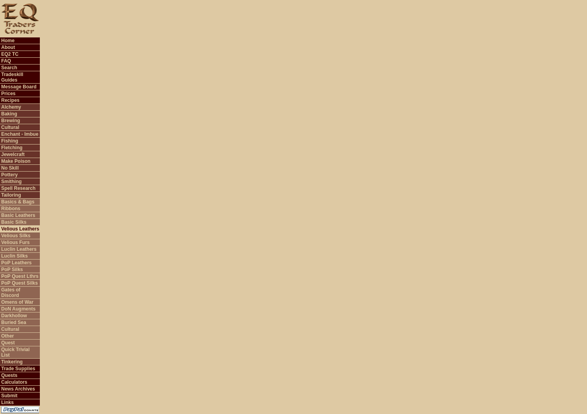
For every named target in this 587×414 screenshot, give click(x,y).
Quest (8, 343)
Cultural (10, 127)
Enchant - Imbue (19, 134)
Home (7, 40)
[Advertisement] (437, 18)
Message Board (19, 87)
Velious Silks (15, 235)
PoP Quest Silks (19, 283)
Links (7, 402)
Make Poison (15, 161)
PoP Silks (12, 269)
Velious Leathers (20, 229)
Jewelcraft (13, 154)
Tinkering (12, 362)
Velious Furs (15, 242)
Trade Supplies (18, 368)
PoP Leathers (16, 263)
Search (9, 67)
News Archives (18, 389)
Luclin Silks (14, 256)
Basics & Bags (17, 202)
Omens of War (17, 302)
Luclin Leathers (19, 249)
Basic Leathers (18, 215)
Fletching (11, 147)
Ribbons (10, 208)
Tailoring (11, 195)
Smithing (11, 181)
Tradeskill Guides (12, 77)
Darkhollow (14, 315)
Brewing (10, 120)
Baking (9, 114)
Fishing (9, 141)
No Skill (10, 168)
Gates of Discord (10, 292)
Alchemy (11, 107)
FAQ (6, 61)
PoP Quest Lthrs (20, 276)
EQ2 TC (9, 54)
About (8, 47)
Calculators (14, 382)
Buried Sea (13, 322)
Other (7, 336)
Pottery (9, 175)
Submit (9, 395)
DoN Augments (18, 309)
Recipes (10, 100)
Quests (9, 375)
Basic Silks (13, 222)
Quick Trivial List (15, 352)
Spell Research (18, 188)
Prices (8, 93)
